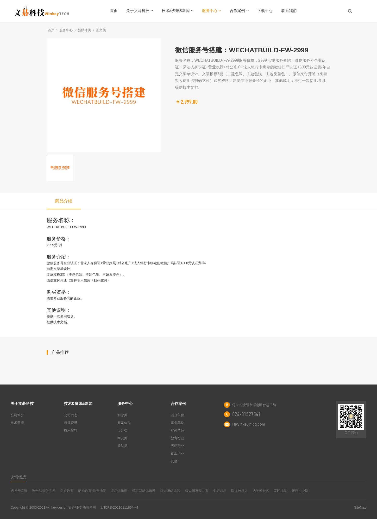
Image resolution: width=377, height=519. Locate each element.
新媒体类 (84, 30)
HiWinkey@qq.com (248, 424)
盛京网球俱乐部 (144, 491)
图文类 (101, 30)
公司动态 (70, 415)
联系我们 (289, 11)
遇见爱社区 (260, 491)
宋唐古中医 (300, 491)
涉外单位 (177, 430)
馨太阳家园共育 (196, 491)
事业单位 (177, 423)
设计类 (122, 430)
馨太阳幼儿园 (170, 491)
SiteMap (360, 507)
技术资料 (70, 430)
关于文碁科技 (139, 11)
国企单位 (177, 415)
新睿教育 (67, 491)
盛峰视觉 (280, 491)
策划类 (122, 446)
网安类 (122, 438)
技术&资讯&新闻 (177, 11)
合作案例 (239, 11)
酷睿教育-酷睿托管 (92, 491)
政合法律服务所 (44, 491)
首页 (114, 11)
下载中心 (265, 11)
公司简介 (17, 415)
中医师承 (219, 491)
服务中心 (211, 11)
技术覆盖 (17, 423)
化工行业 (177, 453)
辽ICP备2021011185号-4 (119, 507)
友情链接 (18, 477)
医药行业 (177, 446)
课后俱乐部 (119, 491)
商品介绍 (63, 201)
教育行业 (177, 438)
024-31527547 (246, 414)
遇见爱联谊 (19, 491)
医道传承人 (239, 491)
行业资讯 (70, 423)
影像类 (122, 415)
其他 (174, 461)
